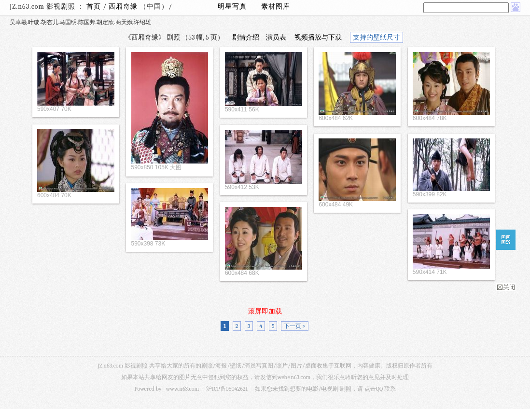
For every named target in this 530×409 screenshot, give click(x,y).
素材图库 (275, 6)
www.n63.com (182, 388)
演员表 (276, 37)
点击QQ (373, 388)
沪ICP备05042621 (227, 388)
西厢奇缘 (124, 6)
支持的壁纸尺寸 (376, 37)
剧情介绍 (245, 37)
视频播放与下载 (318, 37)
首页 (93, 6)
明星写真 (232, 6)
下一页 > (295, 326)
